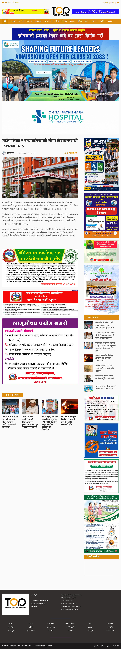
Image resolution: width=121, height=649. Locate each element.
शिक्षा (80, 21)
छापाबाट (110, 21)
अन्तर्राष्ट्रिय (48, 21)
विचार (87, 21)
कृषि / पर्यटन (31, 630)
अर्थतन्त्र (29, 21)
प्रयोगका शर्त (115, 646)
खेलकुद (64, 21)
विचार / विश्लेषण (70, 623)
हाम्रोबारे (105, 3)
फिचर (50, 630)
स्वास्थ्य (90, 627)
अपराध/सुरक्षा (50, 627)
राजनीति (21, 21)
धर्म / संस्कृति (70, 627)
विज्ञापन (108, 646)
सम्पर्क (102, 646)
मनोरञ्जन (72, 21)
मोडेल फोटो (110, 630)
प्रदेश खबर (38, 21)
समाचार (12, 21)
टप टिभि (101, 21)
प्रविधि (56, 21)
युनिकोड (111, 3)
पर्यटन (94, 21)
